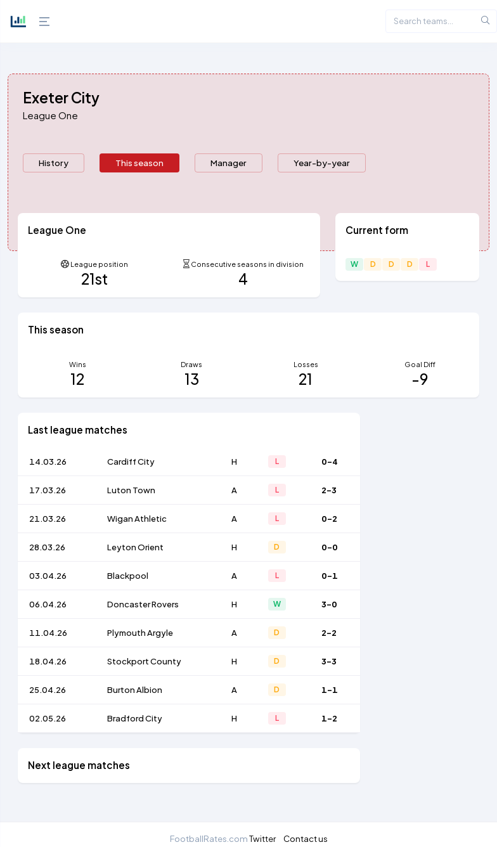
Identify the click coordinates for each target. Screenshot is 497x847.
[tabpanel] (248, 505)
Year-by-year (322, 162)
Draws (191, 364)
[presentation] (53, 162)
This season (139, 162)
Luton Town (131, 490)
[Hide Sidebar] (41, 21)
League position (99, 264)
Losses (306, 364)
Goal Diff (420, 364)
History (53, 162)
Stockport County (144, 661)
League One (50, 115)
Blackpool (127, 576)
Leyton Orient (135, 547)
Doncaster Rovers (143, 604)
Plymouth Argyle (140, 633)
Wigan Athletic (137, 519)
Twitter (262, 838)
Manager (228, 162)
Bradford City (134, 718)
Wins (77, 364)
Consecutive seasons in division (247, 264)
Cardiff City (131, 461)
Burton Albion (134, 690)
